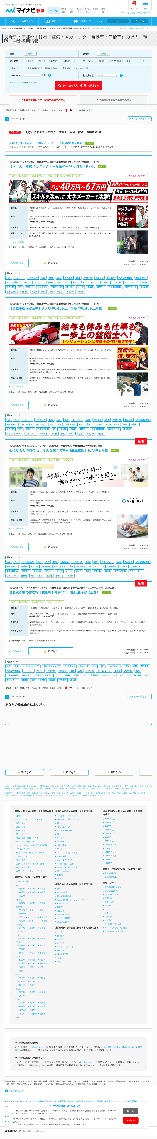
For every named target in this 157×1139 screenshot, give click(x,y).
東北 (71, 9)
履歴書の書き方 (111, 891)
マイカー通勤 (12, 282)
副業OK (60, 907)
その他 (59, 878)
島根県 (32, 978)
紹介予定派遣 (62, 954)
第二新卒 (111, 278)
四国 (87, 12)
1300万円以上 (110, 856)
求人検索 (10, 1101)
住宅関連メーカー (64, 827)
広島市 (32, 985)
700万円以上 (110, 834)
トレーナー (77, 420)
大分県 (32, 1006)
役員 (59, 962)
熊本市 (42, 1014)
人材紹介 (60, 943)
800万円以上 (110, 837)
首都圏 (87, 9)
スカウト (118, 21)
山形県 (32, 892)
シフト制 (117, 282)
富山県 (22, 938)
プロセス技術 (28, 562)
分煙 (67, 282)
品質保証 (64, 562)
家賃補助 (46, 566)
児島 (8, 278)
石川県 (32, 938)
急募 (78, 278)
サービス (60, 838)
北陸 (103, 9)
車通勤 (108, 571)
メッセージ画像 (17, 242)
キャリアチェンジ (14, 434)
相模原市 (43, 921)
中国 (79, 12)
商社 (59, 834)
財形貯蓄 (92, 566)
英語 (59, 278)
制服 (125, 424)
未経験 (90, 287)
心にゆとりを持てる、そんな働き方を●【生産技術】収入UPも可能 (58, 450)
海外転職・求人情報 (113, 924)
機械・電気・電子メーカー (68, 819)
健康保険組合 (12, 571)
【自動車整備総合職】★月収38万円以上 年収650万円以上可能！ (57, 308)
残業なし (101, 287)
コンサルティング (64, 860)
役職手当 (105, 282)
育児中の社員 (130, 287)
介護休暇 (10, 287)
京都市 (22, 967)
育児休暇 (94, 675)
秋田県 (22, 892)
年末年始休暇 (56, 287)
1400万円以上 (110, 859)
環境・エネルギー (64, 871)
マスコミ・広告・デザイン (68, 853)
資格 (106, 913)
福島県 (42, 892)
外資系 (126, 666)
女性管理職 (70, 424)
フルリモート (12, 680)
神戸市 (22, 971)
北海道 (63, 9)
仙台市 (22, 896)
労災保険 (48, 571)
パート (69, 571)
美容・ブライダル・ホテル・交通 (30, 864)
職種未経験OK (111, 873)
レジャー (60, 842)
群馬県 (42, 903)
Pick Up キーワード (27, 1101)
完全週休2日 (141, 278)
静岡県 (32, 945)
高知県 (22, 996)
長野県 (42, 928)
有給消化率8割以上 (65, 896)
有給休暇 (25, 675)
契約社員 (60, 936)
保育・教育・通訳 (23, 867)
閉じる (130, 1111)
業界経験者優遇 (125, 278)
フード (59, 849)
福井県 (42, 938)
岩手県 (32, 889)
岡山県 (42, 978)
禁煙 (59, 282)
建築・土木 (20, 830)
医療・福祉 (20, 823)
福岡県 (22, 1003)
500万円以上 (110, 826)
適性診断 (108, 906)
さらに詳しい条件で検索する (24, 82)
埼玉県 (81, 292)
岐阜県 (22, 945)
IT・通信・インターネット (68, 816)
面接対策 (108, 917)
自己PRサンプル (111, 894)
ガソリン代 (93, 282)
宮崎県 (42, 1006)
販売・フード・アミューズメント (30, 819)
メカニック (32, 278)
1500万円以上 (110, 863)
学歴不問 (88, 278)
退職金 (117, 671)
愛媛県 (42, 992)
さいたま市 (32, 917)
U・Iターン (26, 282)
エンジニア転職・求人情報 (116, 928)
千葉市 (22, 917)
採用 (51, 278)
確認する (131, 1120)
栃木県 (32, 903)
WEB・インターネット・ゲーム (29, 871)
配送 (43, 278)
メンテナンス (69, 666)
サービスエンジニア (30, 666)
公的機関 (60, 875)
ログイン (134, 8)
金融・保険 (61, 856)
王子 (8, 562)
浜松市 (32, 953)
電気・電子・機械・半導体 (27, 838)
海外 (103, 12)
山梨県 (32, 928)
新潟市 (22, 932)
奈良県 (32, 963)
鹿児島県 (23, 1010)
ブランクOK (31, 434)
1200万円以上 (110, 852)
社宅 (20, 287)
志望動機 (108, 898)
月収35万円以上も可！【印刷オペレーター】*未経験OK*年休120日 (46, 143)
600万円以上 (110, 830)
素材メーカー (62, 823)
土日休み (123, 566)
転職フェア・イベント (91, 21)
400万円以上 (110, 822)
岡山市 (22, 985)
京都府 (32, 960)
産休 (74, 282)
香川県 (32, 992)
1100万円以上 (110, 848)
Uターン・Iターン (112, 909)
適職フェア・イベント (114, 902)
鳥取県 (22, 978)
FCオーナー (62, 958)
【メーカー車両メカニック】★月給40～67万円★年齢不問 (52, 166)
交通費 (24, 566)
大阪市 (32, 967)
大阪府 (42, 960)
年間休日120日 (115, 287)
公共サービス (21, 856)
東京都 (59, 292)
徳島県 (22, 992)
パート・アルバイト (65, 947)
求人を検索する (25, 21)
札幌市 (27, 881)
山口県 (32, 981)
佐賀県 (32, 1003)
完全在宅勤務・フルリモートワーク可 (72, 900)
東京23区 (43, 917)
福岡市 (22, 1014)
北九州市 (33, 1014)
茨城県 (22, 903)
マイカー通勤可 (63, 918)
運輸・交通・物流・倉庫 (67, 867)
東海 (64, 12)
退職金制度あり (63, 922)
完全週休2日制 (63, 914)
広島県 (22, 981)
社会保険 (70, 287)
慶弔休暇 (144, 287)
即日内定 (24, 292)
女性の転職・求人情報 (114, 931)
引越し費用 (11, 292)
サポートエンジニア (51, 666)
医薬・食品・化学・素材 (26, 842)
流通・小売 (61, 845)
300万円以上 (110, 819)
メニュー (146, 8)
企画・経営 (20, 827)
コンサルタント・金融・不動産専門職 (32, 845)
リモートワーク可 (64, 903)
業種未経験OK (111, 877)
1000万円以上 (110, 845)
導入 (47, 562)
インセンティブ (131, 282)
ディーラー (19, 278)
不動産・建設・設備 (65, 864)
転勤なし (99, 278)
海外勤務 (68, 278)
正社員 (80, 287)
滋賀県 (22, 960)
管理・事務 (20, 860)
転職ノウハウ (58, 21)
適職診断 (108, 920)
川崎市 (30, 921)
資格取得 (49, 282)
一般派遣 (60, 950)
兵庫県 (22, 963)
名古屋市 (43, 953)
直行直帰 (137, 675)
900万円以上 (110, 841)
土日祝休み (42, 287)
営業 (16, 666)
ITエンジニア (21, 834)
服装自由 (128, 420)
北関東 (79, 9)
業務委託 (60, 939)
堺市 (42, 967)
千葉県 (30, 910)
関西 (71, 12)
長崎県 (42, 1003)
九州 (95, 12)
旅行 (39, 562)
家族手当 (30, 287)
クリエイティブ (22, 849)
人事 (59, 420)
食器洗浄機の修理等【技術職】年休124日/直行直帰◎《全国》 (54, 592)
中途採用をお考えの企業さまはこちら (136, 13)
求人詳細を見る (17, 263)
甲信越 (54, 10)
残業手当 (128, 671)
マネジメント (107, 562)
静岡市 (22, 953)
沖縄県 (32, 1010)
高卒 (147, 675)
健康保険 (25, 571)
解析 (55, 562)
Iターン (38, 282)
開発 (16, 420)
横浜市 (22, 921)
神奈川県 (70, 292)
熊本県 (22, 1006)
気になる (139, 21)
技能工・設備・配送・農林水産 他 (30, 853)
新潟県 (22, 928)
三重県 (22, 949)
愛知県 (42, 945)
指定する (31, 54)
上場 (87, 571)
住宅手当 (145, 282)
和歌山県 (43, 963)
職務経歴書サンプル (113, 887)
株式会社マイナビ (38, 1047)
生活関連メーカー (64, 830)
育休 (82, 282)
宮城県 (42, 889)
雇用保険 (37, 571)
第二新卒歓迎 (62, 892)
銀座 (8, 666)
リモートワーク (136, 571)
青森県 (22, 889)
